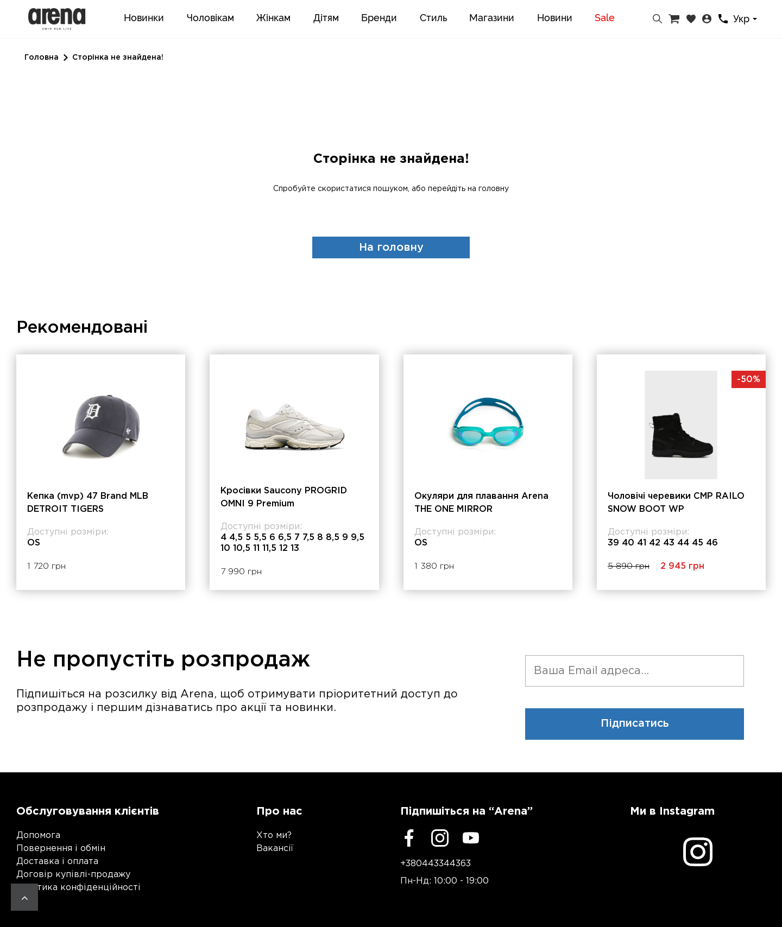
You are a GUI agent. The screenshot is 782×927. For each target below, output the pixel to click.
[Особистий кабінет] (706, 19)
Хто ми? (274, 835)
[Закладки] (691, 19)
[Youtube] (471, 838)
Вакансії (274, 849)
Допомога (38, 835)
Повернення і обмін (60, 849)
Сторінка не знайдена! (117, 57)
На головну (391, 247)
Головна (41, 57)
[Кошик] (673, 19)
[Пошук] (657, 19)
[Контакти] (723, 19)
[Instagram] (440, 838)
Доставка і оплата (57, 862)
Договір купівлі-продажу (73, 875)
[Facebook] (409, 838)
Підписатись (635, 724)
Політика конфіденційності (78, 888)
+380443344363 (435, 864)
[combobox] (746, 19)
